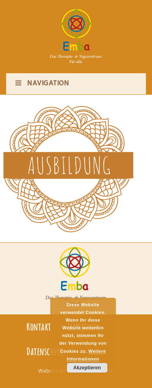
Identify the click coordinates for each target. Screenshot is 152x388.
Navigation (41, 83)
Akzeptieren (87, 368)
